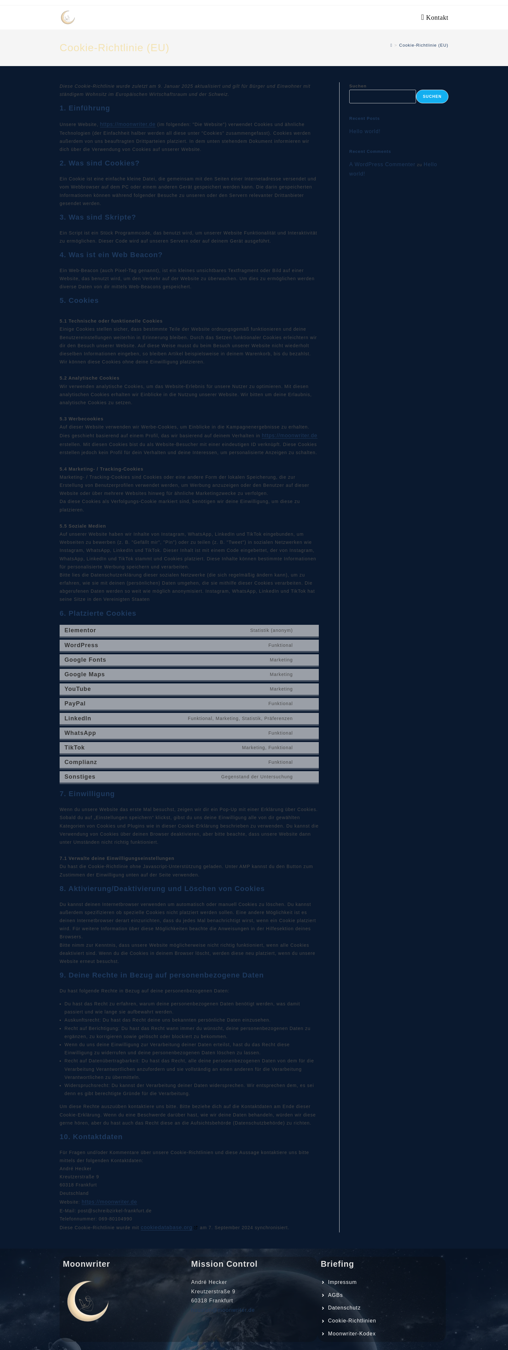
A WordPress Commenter (382, 164)
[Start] (391, 45)
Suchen (358, 86)
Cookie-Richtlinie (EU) (423, 45)
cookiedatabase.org (166, 1227)
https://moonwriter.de (128, 124)
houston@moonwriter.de (223, 1310)
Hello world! (365, 131)
